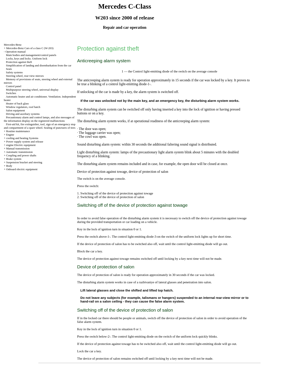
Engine (10, 134)
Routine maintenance (18, 131)
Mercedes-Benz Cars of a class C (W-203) (29, 48)
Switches (11, 93)
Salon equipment (15, 110)
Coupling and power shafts (21, 155)
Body (9, 165)
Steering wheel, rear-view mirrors (25, 75)
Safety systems (14, 72)
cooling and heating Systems (22, 138)
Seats (9, 68)
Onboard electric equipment (21, 169)
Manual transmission (18, 148)
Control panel (13, 86)
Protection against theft (19, 62)
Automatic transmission (19, 152)
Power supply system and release (24, 141)
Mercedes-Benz (13, 44)
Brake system (13, 158)
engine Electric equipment (20, 145)
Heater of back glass (17, 103)
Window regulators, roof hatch (23, 107)
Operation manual (15, 51)
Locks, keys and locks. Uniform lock (26, 58)
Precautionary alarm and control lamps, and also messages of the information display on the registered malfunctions (39, 119)
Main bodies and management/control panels (31, 55)
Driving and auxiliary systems (23, 113)
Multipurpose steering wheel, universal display (32, 89)
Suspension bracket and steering (24, 162)
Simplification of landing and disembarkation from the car (38, 65)
